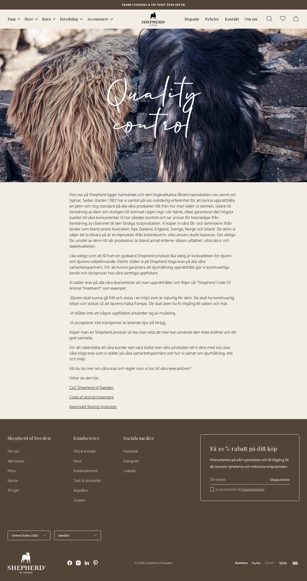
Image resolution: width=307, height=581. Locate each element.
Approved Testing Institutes (93, 406)
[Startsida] (153, 19)
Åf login (13, 490)
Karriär (13, 480)
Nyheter (212, 18)
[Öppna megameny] (19, 19)
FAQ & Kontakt (84, 451)
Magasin (192, 18)
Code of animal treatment (91, 397)
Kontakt (232, 18)
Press (12, 471)
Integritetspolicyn (253, 489)
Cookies (79, 500)
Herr (29, 18)
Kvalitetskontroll (86, 471)
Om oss (251, 18)
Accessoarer (97, 18)
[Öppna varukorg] (296, 19)
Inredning (69, 18)
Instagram (131, 461)
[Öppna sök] (270, 19)
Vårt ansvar (16, 461)
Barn (46, 18)
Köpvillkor (81, 490)
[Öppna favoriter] (283, 19)
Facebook (130, 451)
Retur (78, 461)
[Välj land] (29, 535)
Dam (12, 18)
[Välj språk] (77, 535)
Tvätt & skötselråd (87, 480)
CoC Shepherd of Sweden (91, 387)
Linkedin (129, 471)
